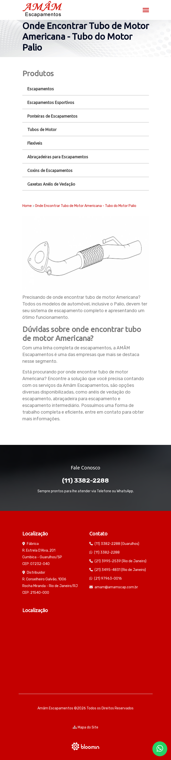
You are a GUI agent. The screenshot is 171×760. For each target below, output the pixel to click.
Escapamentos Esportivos (50, 102)
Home (27, 206)
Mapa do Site (85, 727)
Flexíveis (34, 143)
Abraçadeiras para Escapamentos (57, 157)
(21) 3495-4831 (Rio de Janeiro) (120, 570)
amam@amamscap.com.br (116, 587)
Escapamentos (40, 89)
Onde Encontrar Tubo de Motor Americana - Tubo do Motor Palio (85, 206)
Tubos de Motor (42, 129)
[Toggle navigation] (146, 10)
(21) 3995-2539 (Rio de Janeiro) (120, 561)
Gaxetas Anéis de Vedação (51, 184)
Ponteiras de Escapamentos (52, 116)
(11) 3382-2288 (85, 480)
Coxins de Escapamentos (49, 170)
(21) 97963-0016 (108, 578)
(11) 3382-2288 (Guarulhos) (117, 544)
